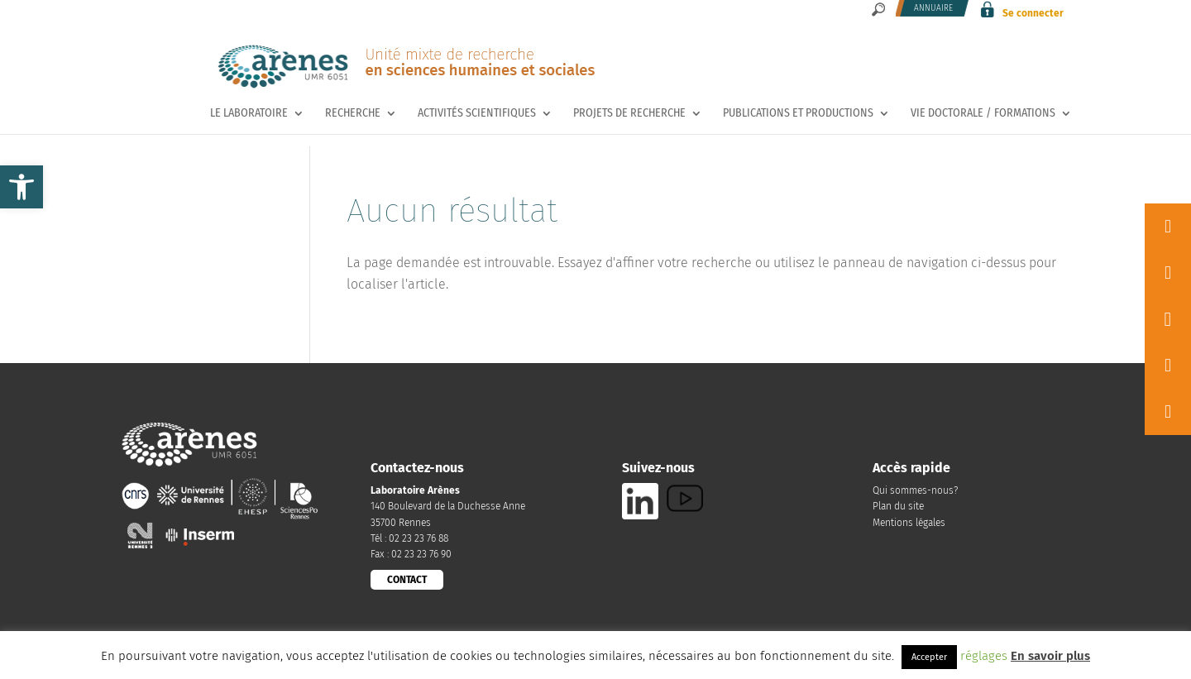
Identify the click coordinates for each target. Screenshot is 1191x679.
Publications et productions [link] (798, 114)
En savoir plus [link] (1050, 655)
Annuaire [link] (933, 8)
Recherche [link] (352, 114)
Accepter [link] (929, 657)
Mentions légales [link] (909, 522)
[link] (21, 186)
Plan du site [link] (898, 506)
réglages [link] (983, 655)
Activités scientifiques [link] (477, 114)
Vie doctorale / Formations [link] (983, 114)
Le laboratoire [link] (249, 114)
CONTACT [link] (407, 580)
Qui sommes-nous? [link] (915, 490)
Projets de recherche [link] (629, 114)
